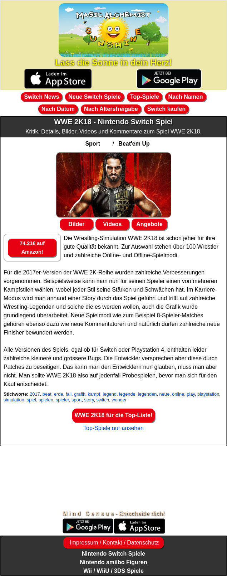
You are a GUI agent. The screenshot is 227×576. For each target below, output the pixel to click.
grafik (79, 394)
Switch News (41, 97)
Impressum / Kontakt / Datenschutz (113, 543)
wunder (119, 399)
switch (103, 399)
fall (68, 394)
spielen (46, 399)
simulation (14, 399)
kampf (94, 394)
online (178, 394)
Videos (112, 224)
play (191, 394)
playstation (208, 394)
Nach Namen (185, 97)
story (89, 399)
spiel (31, 399)
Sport (92, 144)
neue (164, 394)
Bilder (76, 224)
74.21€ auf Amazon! (32, 247)
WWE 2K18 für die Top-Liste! (113, 415)
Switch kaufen (166, 109)
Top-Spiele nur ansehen (113, 428)
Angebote (149, 224)
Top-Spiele (144, 97)
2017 (35, 394)
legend (110, 394)
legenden (147, 394)
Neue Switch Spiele (94, 97)
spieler (62, 399)
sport (76, 399)
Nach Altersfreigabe (111, 109)
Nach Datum (58, 109)
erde (58, 394)
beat (47, 394)
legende (127, 394)
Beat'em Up (133, 144)
